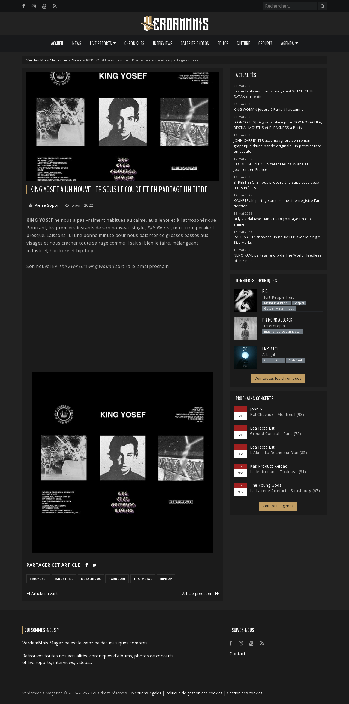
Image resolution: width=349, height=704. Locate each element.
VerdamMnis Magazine (46, 60)
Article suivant (42, 593)
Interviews (162, 43)
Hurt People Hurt (278, 297)
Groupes (265, 43)
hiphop (166, 579)
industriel (64, 579)
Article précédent (200, 593)
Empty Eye (270, 348)
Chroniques (134, 43)
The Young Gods (265, 485)
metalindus (91, 579)
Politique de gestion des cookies (194, 693)
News (76, 43)
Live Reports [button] (101, 43)
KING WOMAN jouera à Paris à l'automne (269, 109)
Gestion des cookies (245, 693)
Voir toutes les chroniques (278, 378)
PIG (265, 291)
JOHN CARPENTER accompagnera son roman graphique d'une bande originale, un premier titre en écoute (277, 146)
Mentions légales (146, 693)
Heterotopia (273, 325)
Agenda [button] (287, 43)
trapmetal (143, 579)
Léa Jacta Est (262, 428)
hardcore (117, 579)
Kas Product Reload (268, 466)
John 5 (256, 409)
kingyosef (38, 579)
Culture (243, 43)
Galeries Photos (195, 43)
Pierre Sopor (47, 205)
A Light (269, 354)
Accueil (57, 43)
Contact (237, 654)
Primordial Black (277, 320)
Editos (222, 43)
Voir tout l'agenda (278, 506)
